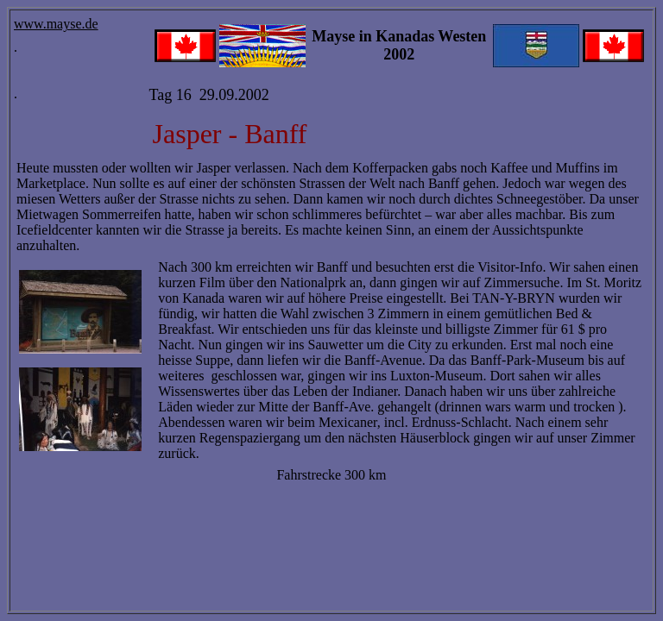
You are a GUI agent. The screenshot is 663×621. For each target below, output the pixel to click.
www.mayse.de (56, 23)
